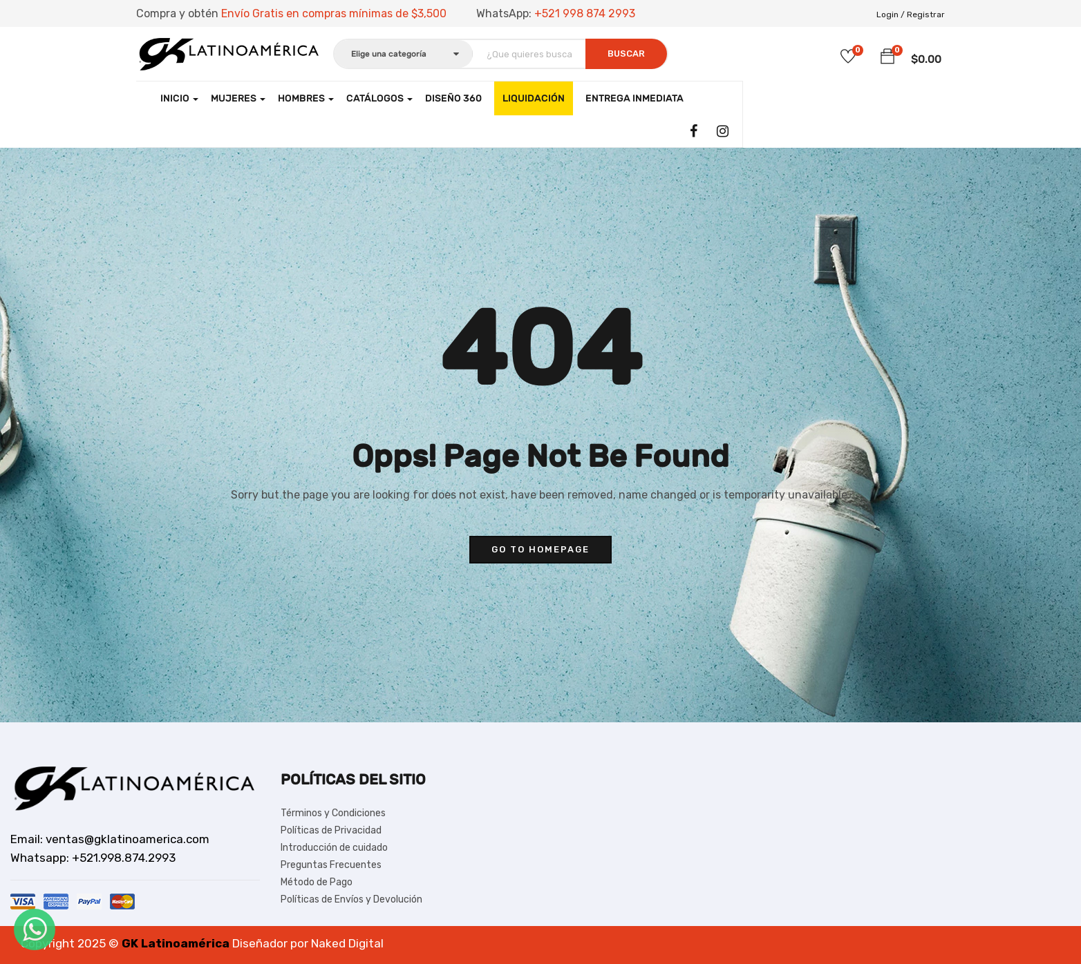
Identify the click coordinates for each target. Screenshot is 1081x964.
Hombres (306, 98)
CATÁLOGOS (379, 98)
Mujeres (238, 98)
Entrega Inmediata (634, 98)
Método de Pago (316, 882)
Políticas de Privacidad (331, 830)
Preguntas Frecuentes (331, 865)
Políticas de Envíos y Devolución (351, 899)
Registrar (926, 14)
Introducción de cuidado (334, 848)
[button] (887, 57)
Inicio (179, 98)
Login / (890, 14)
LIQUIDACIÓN (533, 98)
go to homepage (540, 549)
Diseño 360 (453, 98)
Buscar (626, 53)
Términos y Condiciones (333, 813)
